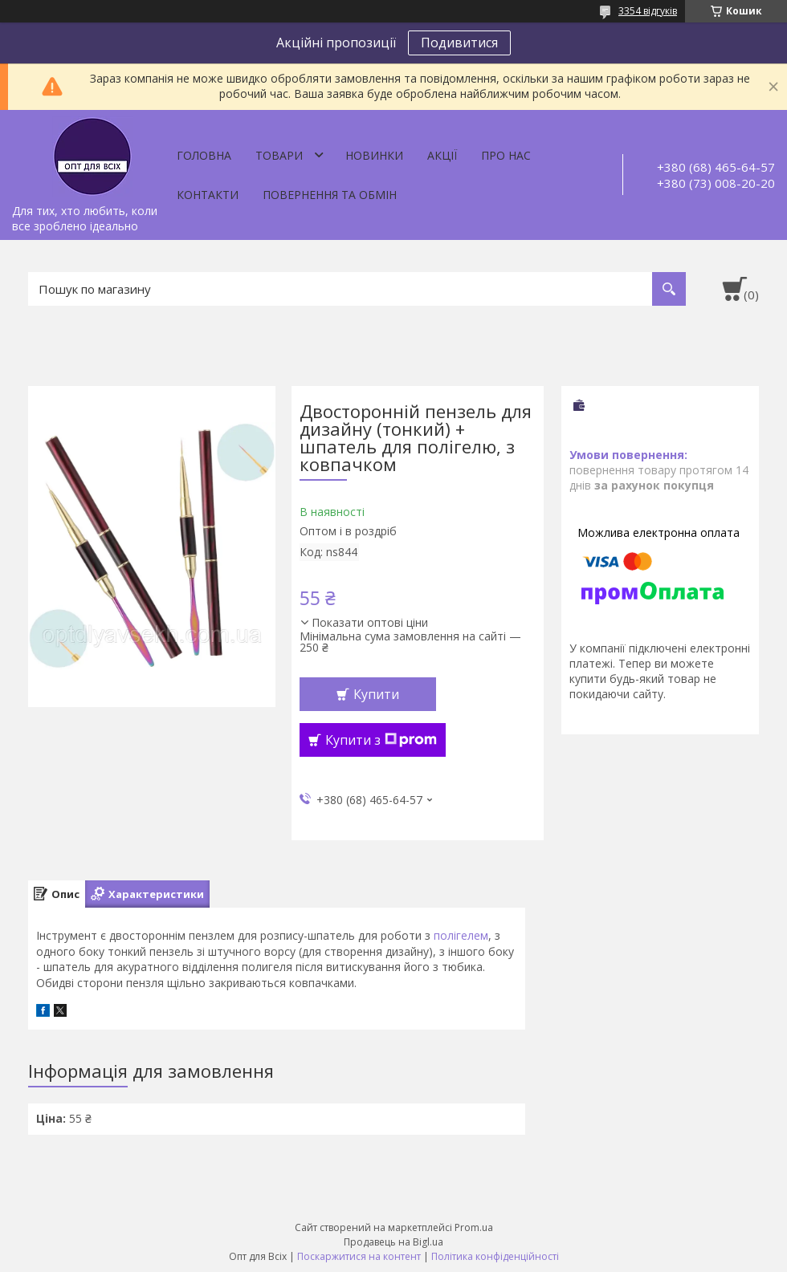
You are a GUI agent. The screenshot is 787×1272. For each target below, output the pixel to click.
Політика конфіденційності (495, 1256)
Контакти (208, 194)
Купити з (381, 740)
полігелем (461, 935)
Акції (442, 155)
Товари (279, 155)
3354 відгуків (647, 11)
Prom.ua (474, 1227)
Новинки (374, 155)
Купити (376, 694)
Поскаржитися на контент (359, 1256)
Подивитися (459, 42)
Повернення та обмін (330, 194)
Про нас (506, 155)
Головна (204, 155)
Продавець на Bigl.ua (393, 1242)
